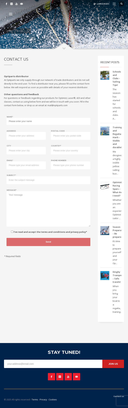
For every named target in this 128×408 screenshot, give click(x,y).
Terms (35, 399)
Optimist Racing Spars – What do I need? (117, 189)
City (9, 146)
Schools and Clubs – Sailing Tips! (117, 78)
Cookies (53, 399)
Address (11, 131)
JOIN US (113, 364)
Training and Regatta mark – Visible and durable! (117, 137)
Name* (10, 117)
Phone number (58, 160)
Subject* (11, 175)
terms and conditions (53, 231)
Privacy (43, 399)
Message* (11, 190)
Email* (10, 160)
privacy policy (78, 231)
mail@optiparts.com (58, 105)
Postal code (58, 131)
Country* (56, 146)
